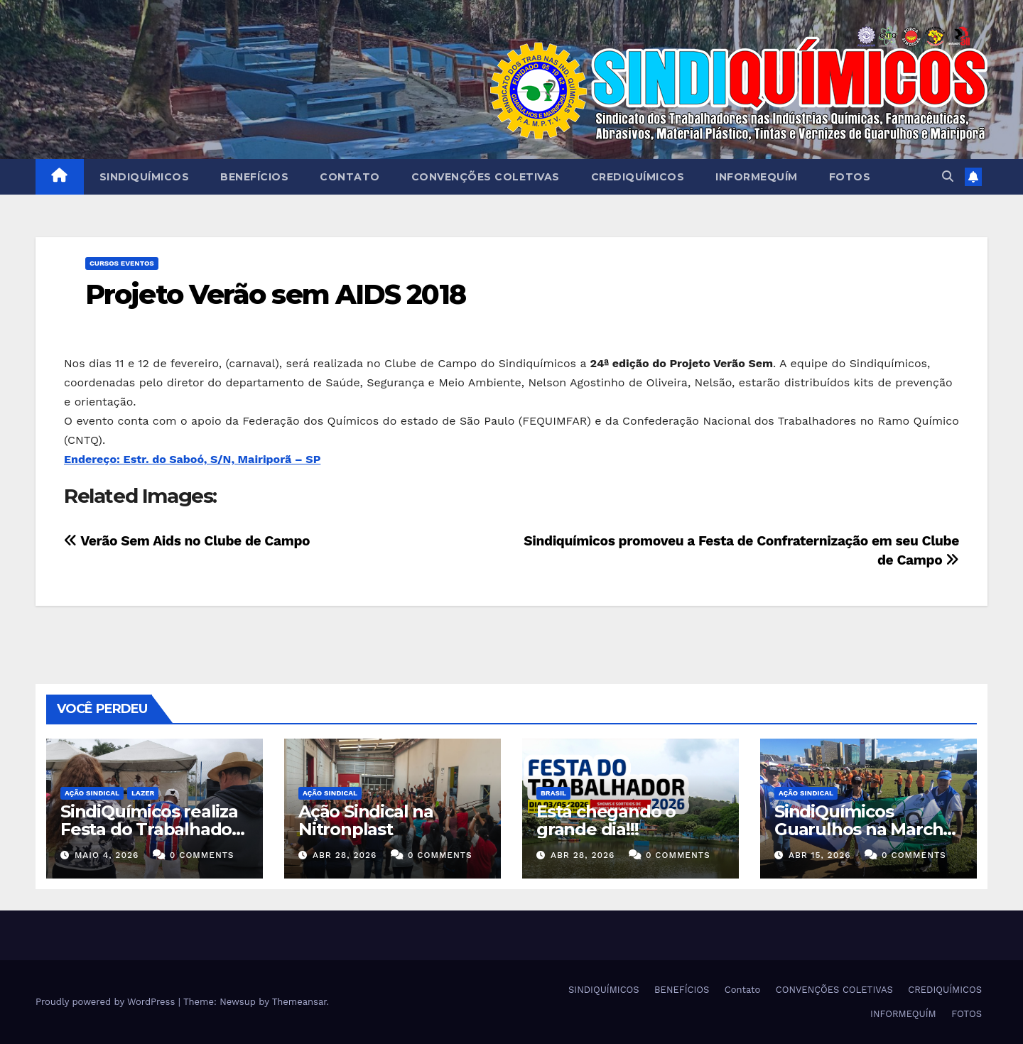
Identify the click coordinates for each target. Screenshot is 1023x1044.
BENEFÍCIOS (254, 176)
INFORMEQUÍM (756, 176)
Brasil (553, 793)
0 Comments (202, 855)
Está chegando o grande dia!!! (606, 820)
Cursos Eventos (122, 263)
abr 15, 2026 (820, 855)
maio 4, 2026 (107, 855)
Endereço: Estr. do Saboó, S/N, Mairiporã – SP (192, 459)
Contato (350, 176)
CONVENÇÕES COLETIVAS (485, 176)
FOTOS (850, 176)
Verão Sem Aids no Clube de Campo (187, 541)
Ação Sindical (92, 793)
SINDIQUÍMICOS (144, 176)
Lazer (142, 793)
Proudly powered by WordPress (107, 1001)
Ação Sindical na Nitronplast (365, 820)
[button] (947, 176)
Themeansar (299, 1001)
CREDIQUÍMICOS (638, 176)
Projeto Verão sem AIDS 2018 (275, 294)
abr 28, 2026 (345, 855)
